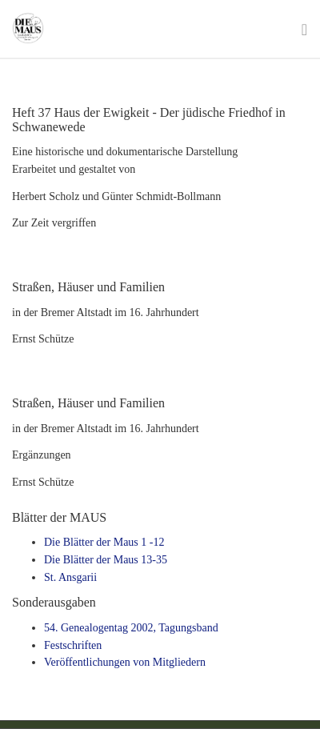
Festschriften (73, 645)
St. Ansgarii (70, 577)
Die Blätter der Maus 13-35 (105, 560)
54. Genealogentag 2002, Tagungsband (131, 628)
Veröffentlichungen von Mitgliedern (125, 662)
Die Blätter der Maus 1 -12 (104, 542)
